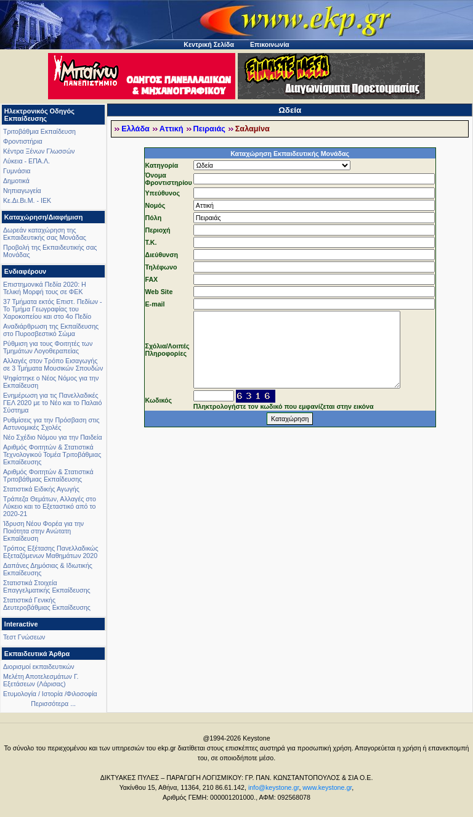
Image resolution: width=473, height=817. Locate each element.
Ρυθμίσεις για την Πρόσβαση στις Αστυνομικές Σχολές (51, 423)
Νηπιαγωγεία (22, 190)
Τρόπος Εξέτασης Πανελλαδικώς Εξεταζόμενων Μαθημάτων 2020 (51, 551)
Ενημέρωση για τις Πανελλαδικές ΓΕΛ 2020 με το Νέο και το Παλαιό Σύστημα (52, 403)
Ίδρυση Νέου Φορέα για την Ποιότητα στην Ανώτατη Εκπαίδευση (43, 531)
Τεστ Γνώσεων (24, 637)
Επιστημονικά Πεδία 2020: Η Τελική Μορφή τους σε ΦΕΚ (44, 288)
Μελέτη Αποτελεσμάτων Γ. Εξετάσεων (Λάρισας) (41, 680)
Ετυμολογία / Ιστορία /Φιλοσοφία (50, 693)
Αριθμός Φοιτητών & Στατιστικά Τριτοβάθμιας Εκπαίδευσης (48, 475)
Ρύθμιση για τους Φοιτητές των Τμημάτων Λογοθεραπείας (47, 347)
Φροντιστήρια (22, 141)
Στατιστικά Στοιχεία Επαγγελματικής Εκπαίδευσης (47, 586)
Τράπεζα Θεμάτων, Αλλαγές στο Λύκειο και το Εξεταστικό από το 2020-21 (49, 506)
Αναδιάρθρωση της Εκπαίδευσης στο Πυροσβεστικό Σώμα (51, 329)
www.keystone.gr (327, 787)
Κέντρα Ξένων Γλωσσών (39, 151)
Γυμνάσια (16, 170)
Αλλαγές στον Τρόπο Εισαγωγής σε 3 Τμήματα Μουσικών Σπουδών (53, 364)
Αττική (172, 129)
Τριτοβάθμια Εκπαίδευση (39, 131)
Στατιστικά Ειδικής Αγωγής (41, 489)
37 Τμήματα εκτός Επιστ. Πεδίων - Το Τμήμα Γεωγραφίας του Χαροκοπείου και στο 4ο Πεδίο (52, 309)
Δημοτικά (16, 180)
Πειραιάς (209, 129)
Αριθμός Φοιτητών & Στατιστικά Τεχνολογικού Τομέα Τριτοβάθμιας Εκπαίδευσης (52, 454)
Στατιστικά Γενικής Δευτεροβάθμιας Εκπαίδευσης (47, 603)
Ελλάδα (135, 129)
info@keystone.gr (273, 787)
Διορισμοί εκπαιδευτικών (39, 666)
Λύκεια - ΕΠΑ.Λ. (26, 161)
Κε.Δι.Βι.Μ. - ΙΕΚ (27, 200)
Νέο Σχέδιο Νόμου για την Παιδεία (52, 437)
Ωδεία (289, 110)
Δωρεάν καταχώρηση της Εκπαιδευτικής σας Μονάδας (44, 233)
